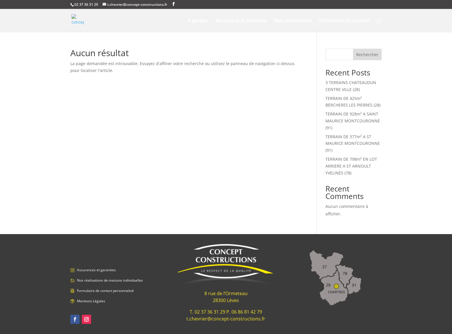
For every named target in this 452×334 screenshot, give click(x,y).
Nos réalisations (293, 21)
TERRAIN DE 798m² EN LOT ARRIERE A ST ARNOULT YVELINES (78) (351, 166)
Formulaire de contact (344, 21)
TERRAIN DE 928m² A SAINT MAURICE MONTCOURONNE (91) (352, 120)
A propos (198, 21)
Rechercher (367, 54)
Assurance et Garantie (241, 21)
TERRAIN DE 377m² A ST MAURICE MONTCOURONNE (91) (352, 143)
